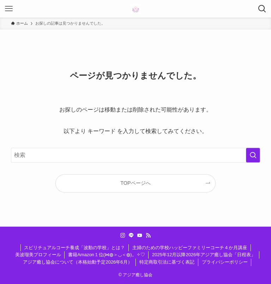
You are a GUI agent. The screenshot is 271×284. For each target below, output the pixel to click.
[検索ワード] (135, 155)
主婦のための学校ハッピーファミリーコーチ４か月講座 (189, 247)
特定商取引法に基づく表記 (166, 262)
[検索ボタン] (262, 9)
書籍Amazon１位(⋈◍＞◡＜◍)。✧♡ (106, 254)
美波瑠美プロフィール (38, 254)
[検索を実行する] (253, 155)
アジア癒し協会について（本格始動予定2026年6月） (77, 262)
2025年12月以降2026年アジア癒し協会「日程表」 (203, 254)
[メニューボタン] (9, 9)
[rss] (148, 235)
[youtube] (140, 235)
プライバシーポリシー (225, 262)
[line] (131, 235)
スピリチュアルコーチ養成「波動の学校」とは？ (74, 247)
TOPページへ (135, 183)
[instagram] (123, 235)
